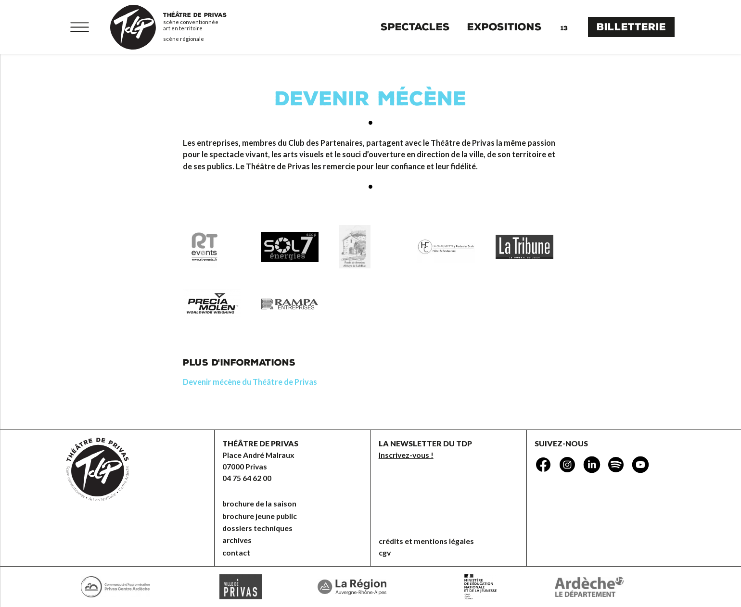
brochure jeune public (259, 515)
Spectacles (415, 27)
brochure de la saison (259, 503)
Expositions (504, 27)
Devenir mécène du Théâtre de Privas (250, 381)
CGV (385, 552)
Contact (236, 552)
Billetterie (631, 27)
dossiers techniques (257, 527)
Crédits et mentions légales (426, 540)
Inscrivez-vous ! (406, 454)
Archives (237, 539)
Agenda (564, 27)
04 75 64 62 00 (246, 477)
